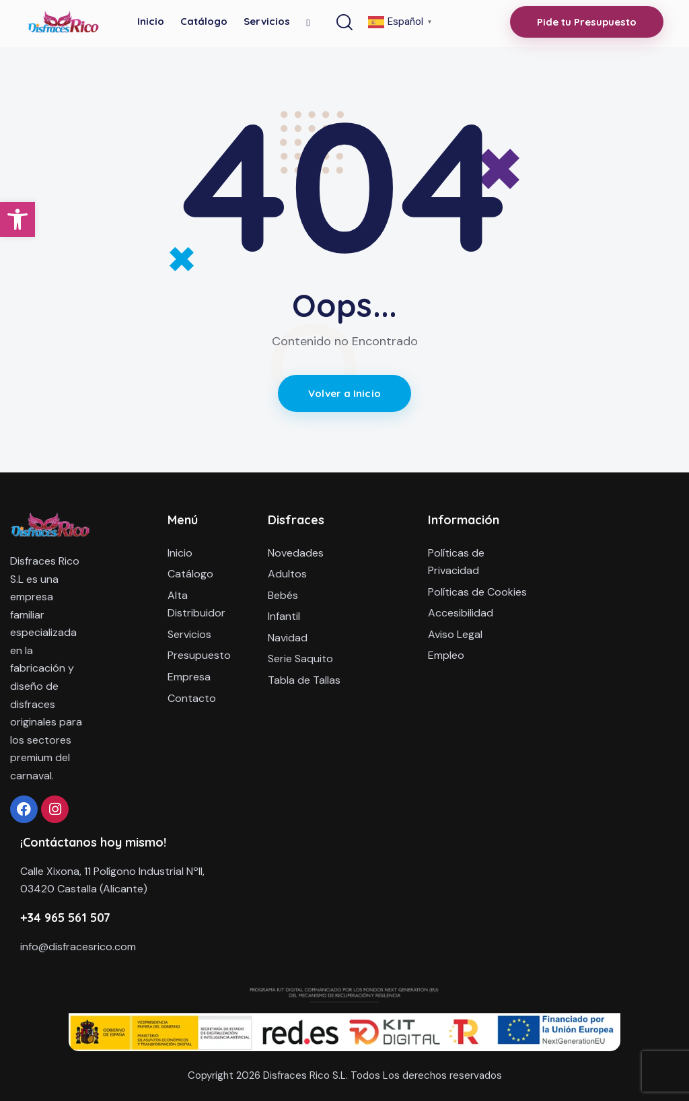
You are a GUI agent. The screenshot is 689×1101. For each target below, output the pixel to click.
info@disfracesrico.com (78, 946)
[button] (17, 219)
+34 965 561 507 (65, 917)
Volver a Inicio (344, 393)
